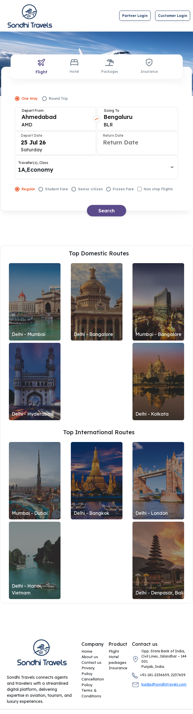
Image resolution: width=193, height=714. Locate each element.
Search (106, 211)
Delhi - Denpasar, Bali (159, 593)
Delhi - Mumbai (28, 334)
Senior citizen (87, 189)
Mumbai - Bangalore (158, 334)
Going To (111, 110)
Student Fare (53, 189)
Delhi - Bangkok (91, 513)
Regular (25, 189)
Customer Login (172, 15)
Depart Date (31, 135)
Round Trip (55, 98)
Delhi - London (151, 513)
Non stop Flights (155, 189)
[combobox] (22, 120)
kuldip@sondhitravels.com (163, 684)
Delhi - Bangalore (93, 334)
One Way (26, 98)
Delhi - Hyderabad (33, 414)
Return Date (113, 135)
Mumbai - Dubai (30, 513)
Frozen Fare (120, 189)
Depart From (33, 110)
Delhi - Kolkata (152, 414)
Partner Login (135, 15)
